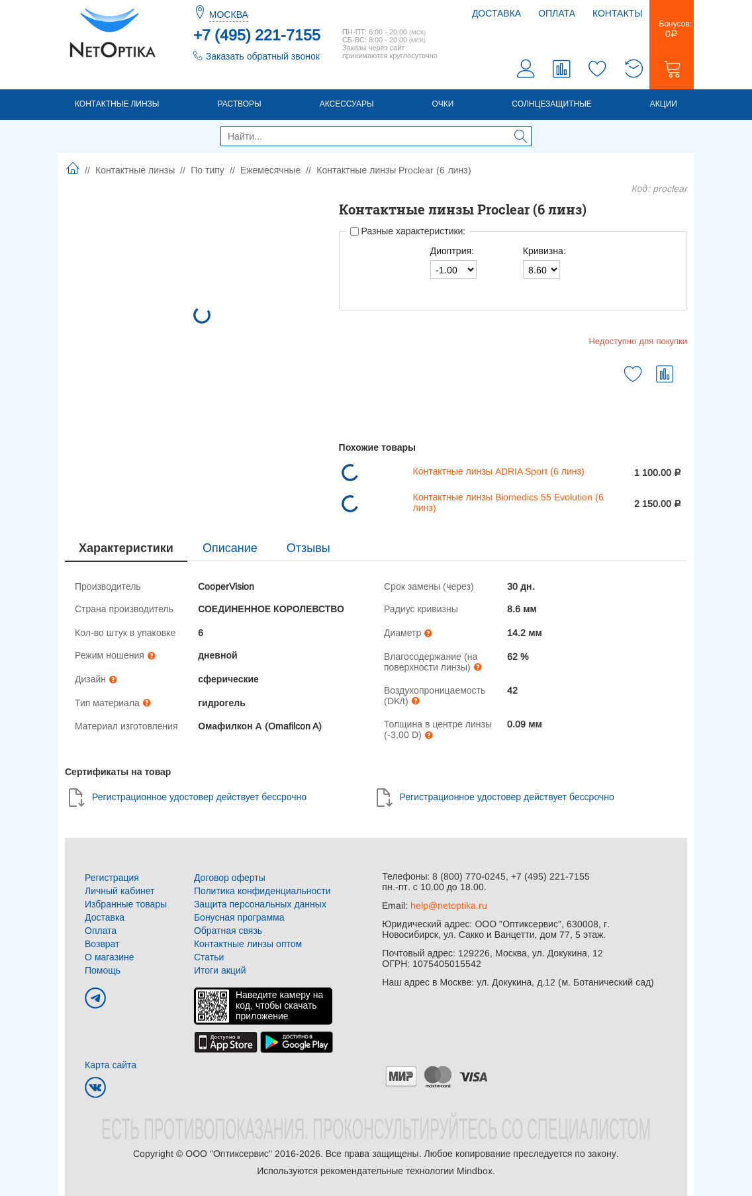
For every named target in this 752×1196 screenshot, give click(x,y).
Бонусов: (671, 29)
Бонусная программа (239, 917)
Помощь (102, 970)
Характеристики (126, 548)
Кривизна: (544, 251)
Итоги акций (220, 970)
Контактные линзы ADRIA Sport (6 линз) (499, 471)
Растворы (239, 104)
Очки (443, 104)
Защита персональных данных (260, 904)
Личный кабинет (119, 891)
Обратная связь (228, 930)
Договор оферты (229, 877)
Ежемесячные (270, 170)
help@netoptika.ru (448, 905)
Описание (230, 548)
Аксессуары (347, 104)
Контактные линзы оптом (248, 944)
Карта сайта (110, 1065)
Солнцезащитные (552, 104)
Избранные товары (126, 904)
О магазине (109, 957)
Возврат (102, 944)
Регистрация (112, 877)
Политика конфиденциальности (262, 891)
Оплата (556, 13)
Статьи (209, 957)
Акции (663, 104)
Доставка (496, 13)
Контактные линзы (117, 104)
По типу (207, 170)
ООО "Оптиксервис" (228, 1153)
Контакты (617, 13)
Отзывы (308, 548)
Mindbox (475, 1171)
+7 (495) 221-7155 (256, 35)
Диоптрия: (452, 251)
